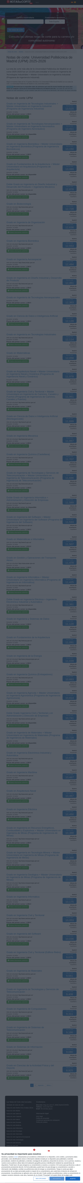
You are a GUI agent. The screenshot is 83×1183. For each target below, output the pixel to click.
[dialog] (41, 1165)
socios (16, 1157)
